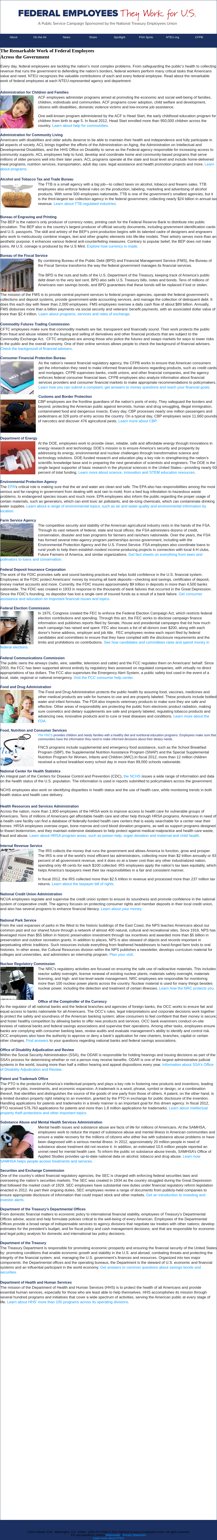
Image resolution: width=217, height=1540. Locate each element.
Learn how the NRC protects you (186, 988)
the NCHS (132, 776)
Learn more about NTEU (108, 1538)
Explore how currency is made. (112, 246)
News (66, 37)
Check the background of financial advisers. (36, 349)
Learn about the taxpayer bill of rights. (83, 884)
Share (93, 37)
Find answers (37, 1041)
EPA (11, 487)
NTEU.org (172, 37)
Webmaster (113, 1535)
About (13, 37)
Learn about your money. (121, 909)
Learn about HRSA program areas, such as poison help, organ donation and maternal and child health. (114, 836)
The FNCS (45, 735)
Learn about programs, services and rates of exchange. (84, 314)
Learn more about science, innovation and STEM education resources (136, 472)
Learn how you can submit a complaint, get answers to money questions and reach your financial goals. (124, 387)
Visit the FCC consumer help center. (104, 678)
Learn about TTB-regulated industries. (85, 204)
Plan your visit (121, 954)
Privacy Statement (134, 1535)
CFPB (199, 37)
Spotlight (119, 37)
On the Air (39, 37)
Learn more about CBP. (137, 421)
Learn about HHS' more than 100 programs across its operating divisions (67, 1302)
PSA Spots (146, 37)
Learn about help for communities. (80, 126)
